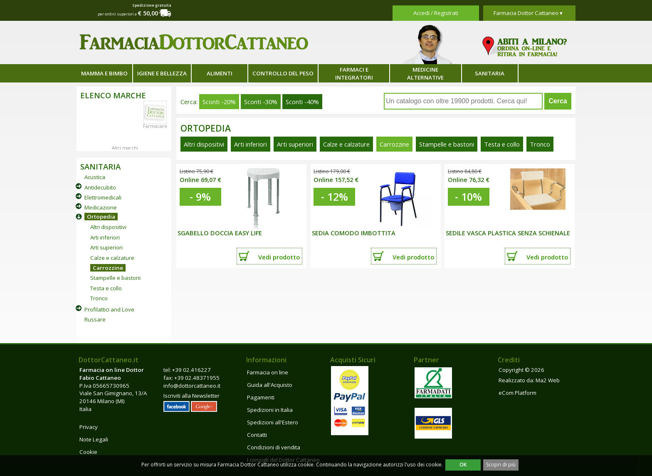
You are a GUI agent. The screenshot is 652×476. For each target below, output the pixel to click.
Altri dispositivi (108, 227)
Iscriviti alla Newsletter (191, 395)
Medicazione (100, 207)
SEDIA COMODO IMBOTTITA (353, 233)
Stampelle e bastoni (115, 278)
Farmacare (155, 126)
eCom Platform (517, 392)
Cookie (88, 452)
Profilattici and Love (109, 309)
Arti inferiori (105, 237)
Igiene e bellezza (162, 73)
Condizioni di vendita (273, 447)
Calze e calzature (112, 258)
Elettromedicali (102, 197)
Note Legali (93, 439)
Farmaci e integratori (354, 73)
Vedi (279, 257)
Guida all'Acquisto (269, 385)
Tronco (99, 298)
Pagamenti (260, 397)
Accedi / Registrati (435, 13)
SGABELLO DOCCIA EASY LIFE (220, 233)
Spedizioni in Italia (270, 410)
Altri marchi (125, 148)
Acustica (94, 177)
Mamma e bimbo (104, 73)
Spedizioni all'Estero (272, 422)
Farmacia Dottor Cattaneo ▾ (528, 13)
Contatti (257, 435)
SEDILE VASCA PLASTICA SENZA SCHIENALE (508, 233)
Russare (95, 319)
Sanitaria (489, 73)
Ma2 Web (548, 380)
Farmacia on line (267, 372)
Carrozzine (108, 268)
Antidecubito (100, 187)
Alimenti (219, 73)
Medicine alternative (425, 73)
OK (463, 464)
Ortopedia (101, 216)
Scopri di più (501, 464)
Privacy (88, 427)
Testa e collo (106, 288)
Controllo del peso (283, 73)
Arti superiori (106, 247)
